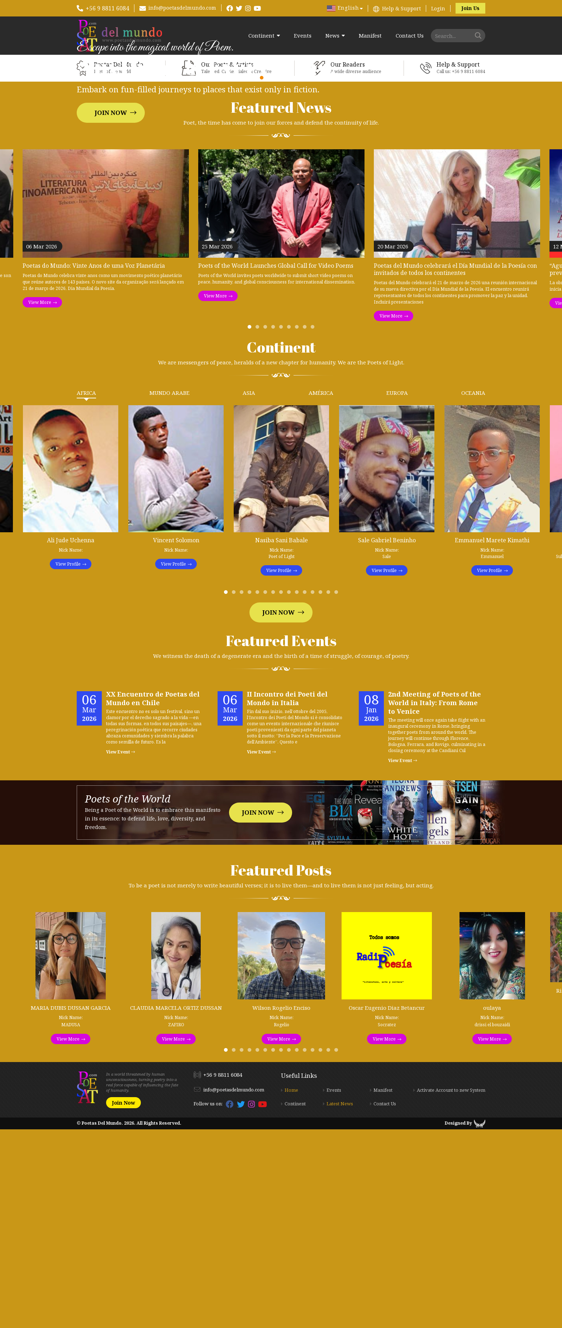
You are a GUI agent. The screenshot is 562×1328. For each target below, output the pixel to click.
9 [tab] (314, 527)
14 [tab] (329, 792)
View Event (120, 951)
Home (291, 1289)
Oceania (473, 591)
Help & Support (401, 8)
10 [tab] (298, 792)
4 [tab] (274, 527)
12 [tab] (314, 792)
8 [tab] (306, 527)
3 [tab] (266, 527)
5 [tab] (282, 527)
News (332, 35)
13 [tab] (321, 792)
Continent (261, 35)
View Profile (68, 763)
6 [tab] (290, 527)
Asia (249, 591)
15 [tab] (337, 792)
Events (302, 35)
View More (39, 501)
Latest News (340, 1302)
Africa (86, 591)
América (321, 591)
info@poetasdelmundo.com (182, 7)
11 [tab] (306, 792)
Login (438, 8)
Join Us (470, 8)
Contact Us (410, 35)
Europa (397, 591)
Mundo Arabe (169, 591)
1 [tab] (250, 527)
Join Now (111, 212)
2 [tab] (258, 527)
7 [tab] (298, 527)
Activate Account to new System (451, 1289)
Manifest (370, 35)
